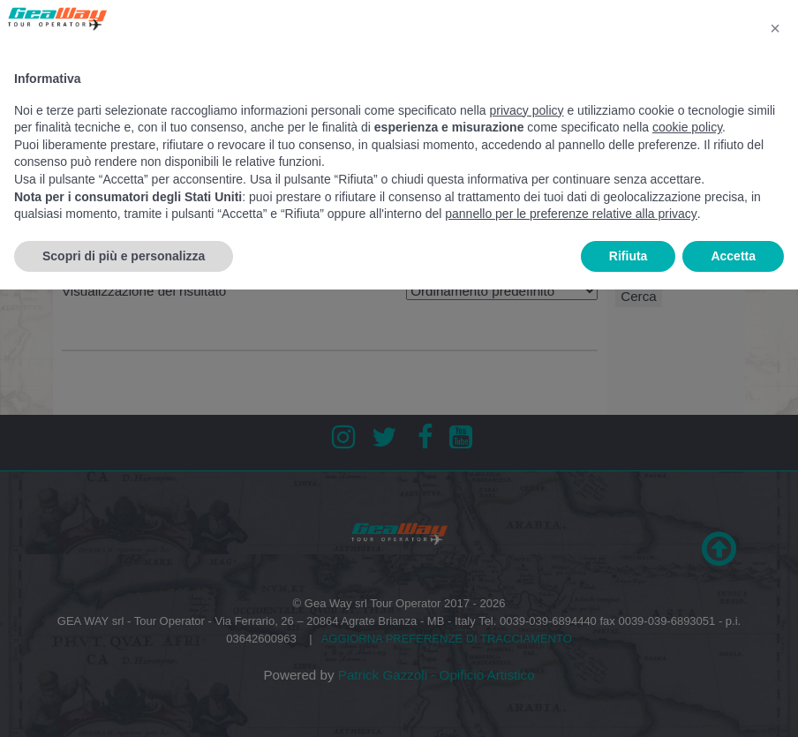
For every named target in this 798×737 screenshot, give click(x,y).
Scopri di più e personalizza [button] (123, 256)
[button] (775, 28)
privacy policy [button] (527, 110)
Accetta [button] (733, 256)
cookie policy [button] (687, 127)
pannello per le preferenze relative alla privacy (571, 214)
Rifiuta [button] (628, 256)
